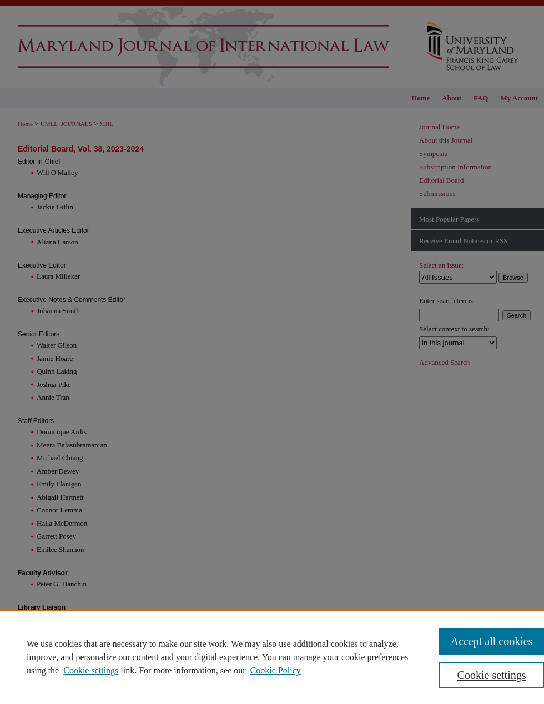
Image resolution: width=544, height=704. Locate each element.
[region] (272, 657)
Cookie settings (90, 670)
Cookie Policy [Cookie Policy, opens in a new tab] (275, 670)
